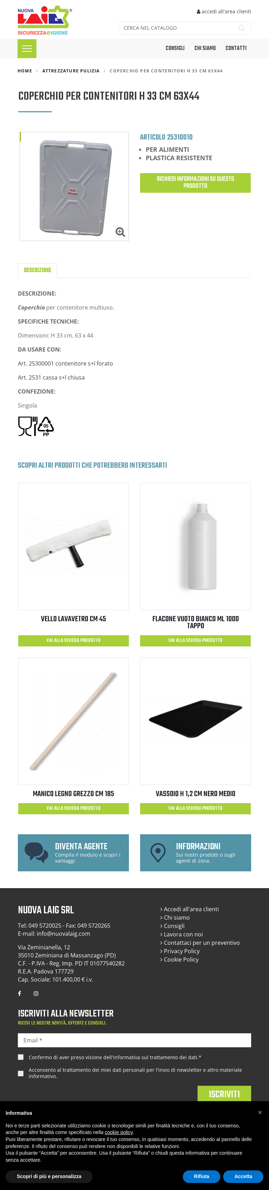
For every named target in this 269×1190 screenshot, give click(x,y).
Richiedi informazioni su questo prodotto (195, 182)
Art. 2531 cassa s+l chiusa (52, 377)
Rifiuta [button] (201, 1176)
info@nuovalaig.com (63, 933)
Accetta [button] (243, 1176)
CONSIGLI (175, 48)
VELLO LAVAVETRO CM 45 (73, 619)
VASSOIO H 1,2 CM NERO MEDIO (195, 794)
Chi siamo (205, 48)
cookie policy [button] (118, 1132)
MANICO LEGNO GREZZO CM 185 (73, 794)
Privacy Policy (180, 951)
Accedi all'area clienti (189, 909)
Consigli (172, 926)
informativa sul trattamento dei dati (155, 1057)
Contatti (236, 48)
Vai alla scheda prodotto (74, 641)
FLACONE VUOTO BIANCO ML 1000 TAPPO (195, 622)
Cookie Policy (179, 959)
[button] (259, 1112)
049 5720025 (44, 925)
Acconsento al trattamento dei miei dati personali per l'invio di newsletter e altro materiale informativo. (135, 1073)
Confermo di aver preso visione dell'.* (115, 1057)
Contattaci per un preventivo (200, 943)
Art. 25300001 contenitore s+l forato (65, 363)
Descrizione (37, 270)
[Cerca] (175, 28)
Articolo (152, 137)
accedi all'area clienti (224, 11)
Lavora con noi (181, 934)
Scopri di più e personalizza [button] (49, 1176)
